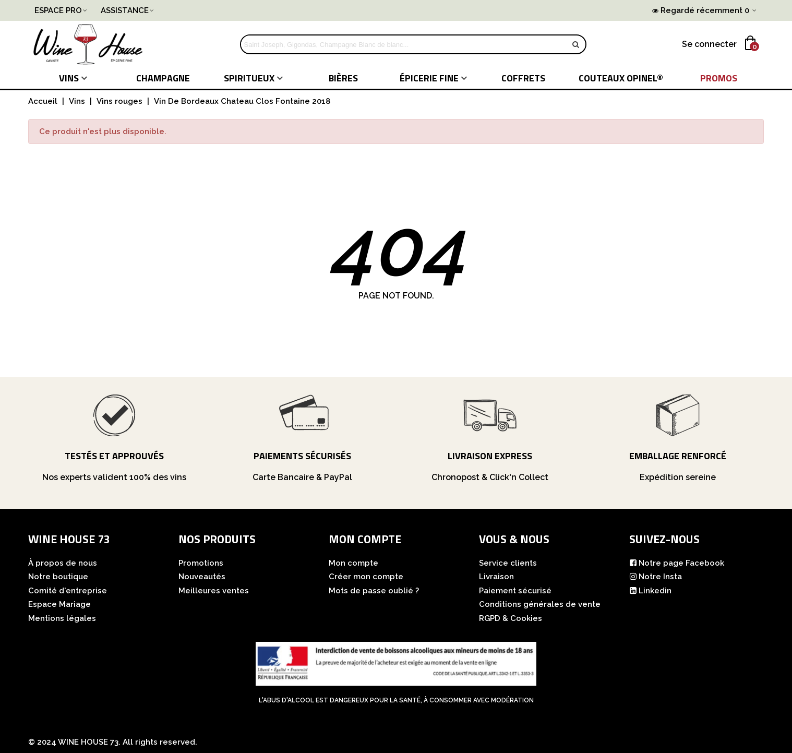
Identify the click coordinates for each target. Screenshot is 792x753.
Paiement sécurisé (515, 590)
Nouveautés (201, 576)
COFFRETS (523, 78)
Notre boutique (58, 576)
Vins (69, 78)
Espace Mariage (59, 604)
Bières (343, 78)
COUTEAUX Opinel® (621, 78)
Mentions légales (62, 618)
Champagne (163, 78)
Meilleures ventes (213, 590)
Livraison (496, 576)
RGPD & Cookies (510, 618)
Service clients (508, 563)
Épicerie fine (429, 78)
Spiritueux (249, 78)
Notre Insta (655, 577)
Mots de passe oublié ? (374, 590)
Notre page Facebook (676, 563)
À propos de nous (62, 563)
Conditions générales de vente (540, 604)
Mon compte (353, 563)
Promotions (200, 563)
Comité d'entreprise (67, 590)
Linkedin (650, 591)
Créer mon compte (366, 576)
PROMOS (718, 78)
